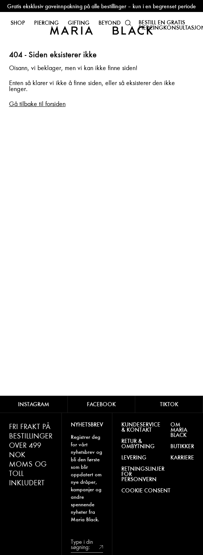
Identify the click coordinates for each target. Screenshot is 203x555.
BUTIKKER (182, 446)
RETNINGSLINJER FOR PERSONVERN (142, 474)
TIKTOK (169, 404)
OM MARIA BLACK (178, 430)
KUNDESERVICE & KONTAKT (140, 427)
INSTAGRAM (33, 404)
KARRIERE (182, 457)
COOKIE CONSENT (145, 490)
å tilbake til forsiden (40, 104)
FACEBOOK (101, 404)
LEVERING (133, 457)
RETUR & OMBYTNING (138, 443)
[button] (128, 23)
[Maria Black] (101, 30)
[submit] (101, 546)
